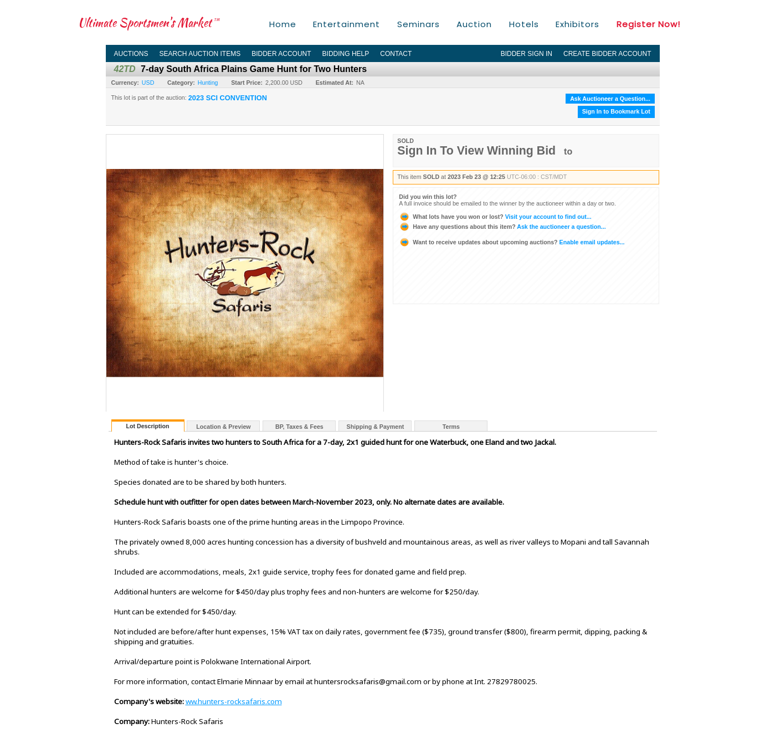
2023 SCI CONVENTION (227, 98)
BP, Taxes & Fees (299, 426)
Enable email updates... (511, 242)
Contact (396, 54)
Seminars (418, 24)
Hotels (524, 24)
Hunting (208, 82)
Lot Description (147, 426)
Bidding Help (345, 54)
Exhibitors (577, 24)
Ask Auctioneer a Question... (610, 98)
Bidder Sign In (526, 54)
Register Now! (648, 24)
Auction (474, 24)
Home (282, 24)
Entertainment (346, 24)
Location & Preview (223, 426)
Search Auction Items (200, 54)
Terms (451, 426)
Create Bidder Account (607, 54)
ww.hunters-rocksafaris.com (234, 701)
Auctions (131, 54)
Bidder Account (281, 54)
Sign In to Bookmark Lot (616, 111)
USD (148, 82)
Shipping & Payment (375, 426)
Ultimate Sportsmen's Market (149, 22)
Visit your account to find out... (495, 216)
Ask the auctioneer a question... (502, 226)
